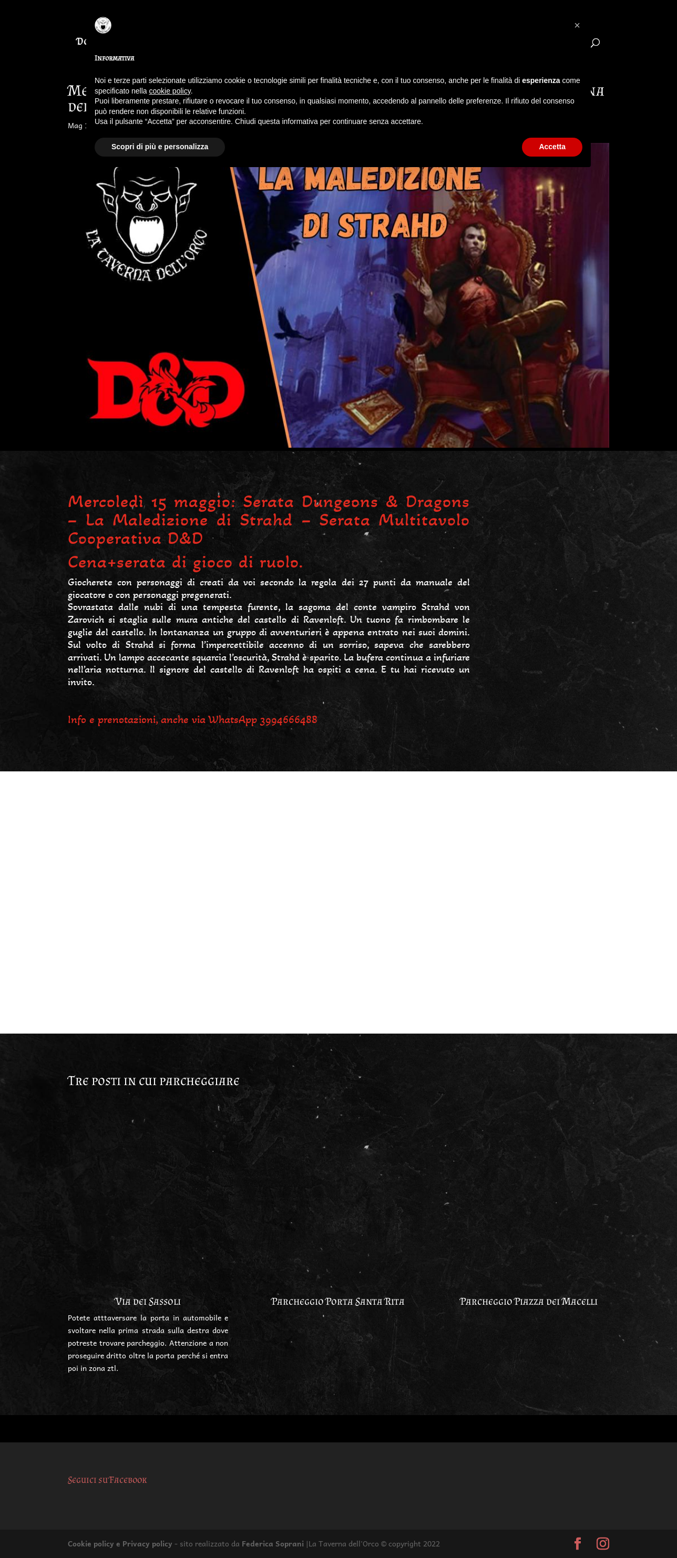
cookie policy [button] (170, 91)
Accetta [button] (552, 146)
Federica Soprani (273, 1543)
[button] (577, 25)
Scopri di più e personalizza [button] (159, 146)
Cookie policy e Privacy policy (120, 1543)
